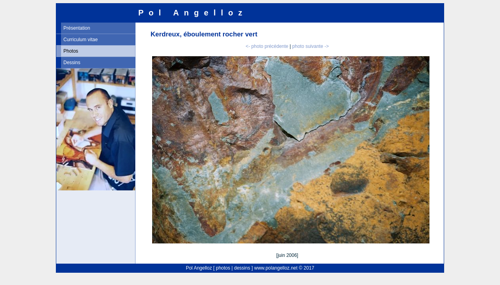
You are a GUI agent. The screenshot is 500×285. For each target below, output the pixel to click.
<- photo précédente (267, 46)
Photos (70, 51)
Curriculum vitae (80, 39)
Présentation (76, 28)
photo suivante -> (310, 46)
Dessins (71, 62)
